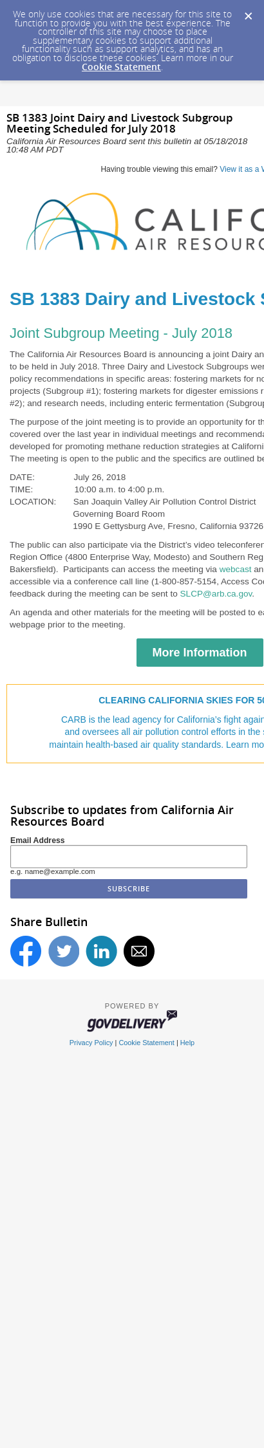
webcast (237, 569)
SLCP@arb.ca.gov (216, 594)
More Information (200, 652)
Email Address (37, 840)
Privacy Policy (91, 1042)
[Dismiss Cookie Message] (248, 12)
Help (187, 1042)
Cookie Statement (121, 66)
